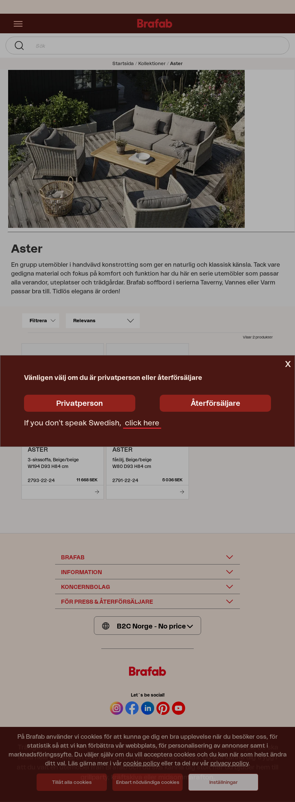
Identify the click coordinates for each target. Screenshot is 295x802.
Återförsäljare (215, 403)
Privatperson (79, 403)
